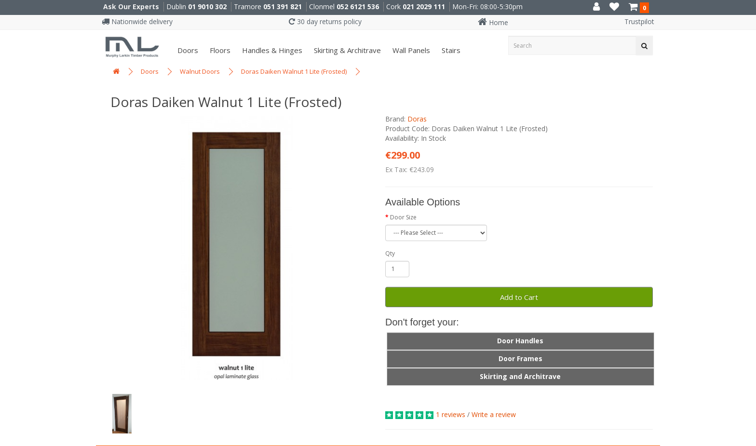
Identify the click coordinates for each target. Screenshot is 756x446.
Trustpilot (639, 21)
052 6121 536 (358, 6)
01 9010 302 (207, 6)
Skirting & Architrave (346, 50)
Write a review (494, 414)
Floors (219, 50)
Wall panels (410, 50)
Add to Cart (519, 297)
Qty (390, 253)
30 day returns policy (325, 21)
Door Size (403, 217)
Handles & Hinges (271, 50)
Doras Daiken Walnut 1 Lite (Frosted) (294, 71)
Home (493, 22)
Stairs (450, 50)
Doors (187, 50)
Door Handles (520, 340)
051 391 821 (282, 6)
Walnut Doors (200, 71)
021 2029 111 (424, 6)
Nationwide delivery (137, 21)
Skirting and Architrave (520, 376)
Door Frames (520, 358)
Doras (417, 118)
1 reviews (450, 414)
